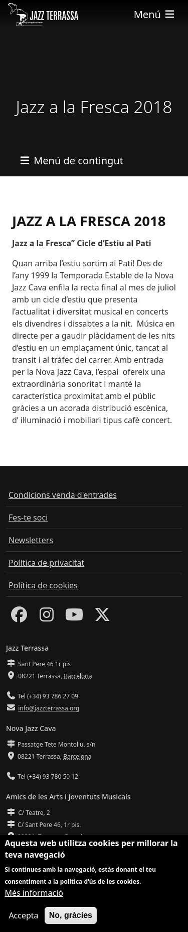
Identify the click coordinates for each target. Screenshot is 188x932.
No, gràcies (70, 919)
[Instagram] (47, 617)
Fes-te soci (28, 517)
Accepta (23, 919)
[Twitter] (102, 617)
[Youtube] (74, 617)
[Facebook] (19, 617)
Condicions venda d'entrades (63, 494)
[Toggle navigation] (155, 14)
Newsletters (31, 540)
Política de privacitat (46, 562)
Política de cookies (43, 585)
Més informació (34, 897)
